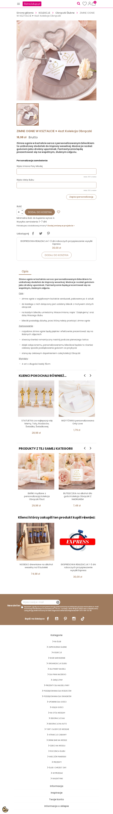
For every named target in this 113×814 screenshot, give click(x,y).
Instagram (74, 618)
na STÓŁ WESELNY (57, 713)
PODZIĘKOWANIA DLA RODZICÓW (57, 691)
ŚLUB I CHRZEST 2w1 (57, 767)
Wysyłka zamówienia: (27, 221)
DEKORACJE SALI (58, 718)
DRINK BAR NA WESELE (57, 740)
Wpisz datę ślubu (25, 179)
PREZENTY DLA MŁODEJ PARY (57, 685)
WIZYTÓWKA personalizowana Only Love (77, 422)
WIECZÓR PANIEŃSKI (57, 756)
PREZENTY (58, 762)
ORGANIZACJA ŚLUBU (57, 663)
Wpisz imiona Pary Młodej (30, 166)
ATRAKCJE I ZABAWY (58, 734)
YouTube (56, 618)
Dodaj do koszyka (40, 212)
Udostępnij (33, 233)
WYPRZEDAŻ (58, 773)
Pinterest (48, 233)
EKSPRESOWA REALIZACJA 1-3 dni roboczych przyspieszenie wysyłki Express (56, 242)
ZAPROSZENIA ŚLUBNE (58, 647)
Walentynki (57, 778)
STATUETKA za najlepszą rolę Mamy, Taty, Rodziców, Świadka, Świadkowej (37, 423)
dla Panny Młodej (58, 669)
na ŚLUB (57, 641)
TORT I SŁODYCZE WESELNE (57, 729)
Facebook (48, 618)
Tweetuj (41, 233)
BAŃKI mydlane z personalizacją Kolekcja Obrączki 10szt (37, 496)
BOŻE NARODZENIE (57, 658)
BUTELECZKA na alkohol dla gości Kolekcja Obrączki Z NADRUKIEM (77, 496)
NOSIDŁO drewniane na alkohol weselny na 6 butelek (36, 566)
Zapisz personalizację (81, 196)
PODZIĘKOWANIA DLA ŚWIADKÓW (57, 696)
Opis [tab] (25, 271)
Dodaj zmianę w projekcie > (61, 225)
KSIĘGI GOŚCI (57, 707)
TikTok (82, 618)
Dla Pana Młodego (57, 674)
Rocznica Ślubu (57, 751)
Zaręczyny (58, 680)
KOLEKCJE (57, 652)
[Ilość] (20, 212)
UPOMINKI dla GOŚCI (58, 702)
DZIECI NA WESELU (57, 745)
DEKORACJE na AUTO (58, 723)
